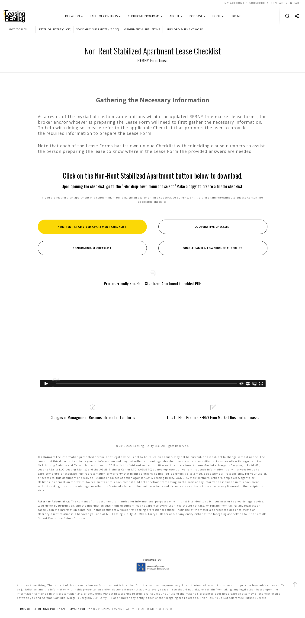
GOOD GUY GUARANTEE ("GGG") (97, 29)
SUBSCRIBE (257, 3)
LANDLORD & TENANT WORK (184, 29)
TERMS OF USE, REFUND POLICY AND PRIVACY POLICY (53, 609)
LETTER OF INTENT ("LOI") (54, 29)
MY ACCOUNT (235, 3)
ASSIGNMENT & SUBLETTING (142, 29)
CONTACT (278, 3)
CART (296, 3)
